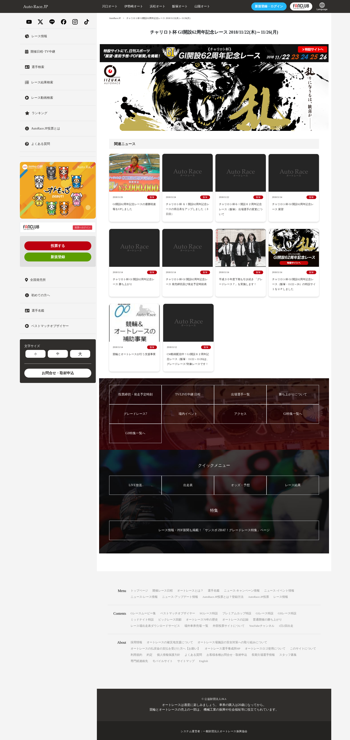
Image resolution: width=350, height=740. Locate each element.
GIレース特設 (264, 611)
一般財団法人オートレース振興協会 (225, 729)
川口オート (109, 6)
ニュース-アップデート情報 (180, 595)
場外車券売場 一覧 (196, 624)
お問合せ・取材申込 (58, 373)
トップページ (139, 589)
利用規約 (136, 653)
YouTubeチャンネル (261, 624)
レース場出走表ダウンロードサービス (155, 624)
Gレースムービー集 (143, 611)
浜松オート (157, 6)
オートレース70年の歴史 (202, 618)
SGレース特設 (209, 611)
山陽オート (201, 6)
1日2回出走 (286, 624)
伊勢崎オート (133, 6)
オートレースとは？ (190, 589)
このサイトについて (303, 647)
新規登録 (58, 257)
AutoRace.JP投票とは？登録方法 (223, 595)
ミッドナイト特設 (142, 618)
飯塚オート (179, 6)
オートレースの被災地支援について (170, 640)
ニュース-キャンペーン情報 (242, 589)
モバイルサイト (162, 659)
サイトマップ (186, 659)
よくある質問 (193, 653)
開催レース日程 (162, 589)
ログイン (268, 6)
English (203, 659)
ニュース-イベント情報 (279, 589)
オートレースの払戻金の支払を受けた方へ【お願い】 (165, 647)
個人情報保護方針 (168, 653)
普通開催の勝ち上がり (267, 618)
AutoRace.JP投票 (258, 595)
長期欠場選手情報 (263, 653)
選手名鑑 (213, 589)
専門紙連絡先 (139, 659)
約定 (149, 653)
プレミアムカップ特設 (236, 611)
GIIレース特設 (287, 611)
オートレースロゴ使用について (265, 647)
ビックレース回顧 (169, 618)
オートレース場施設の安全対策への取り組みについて (232, 640)
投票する (58, 246)
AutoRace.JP (115, 18)
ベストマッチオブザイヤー (177, 611)
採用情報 (136, 640)
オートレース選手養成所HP (222, 647)
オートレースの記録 (235, 618)
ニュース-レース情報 (144, 595)
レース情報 (280, 595)
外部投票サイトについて (229, 624)
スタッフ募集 (288, 653)
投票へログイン (82, 227)
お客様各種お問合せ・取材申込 (226, 653)
